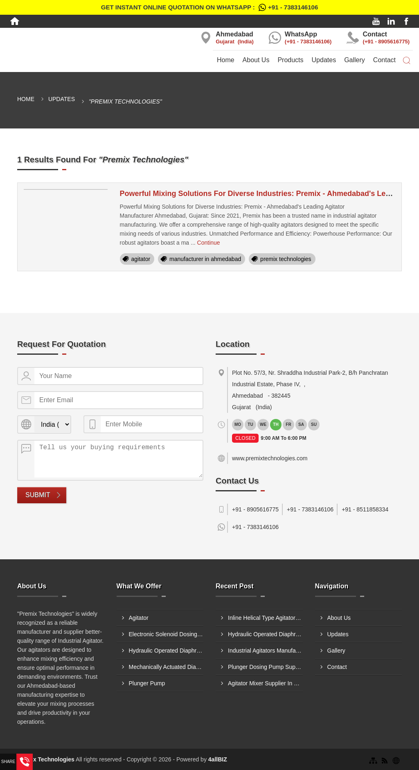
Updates (324, 59)
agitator (141, 259)
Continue (208, 242)
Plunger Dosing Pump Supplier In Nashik (265, 667)
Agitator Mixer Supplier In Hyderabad (265, 683)
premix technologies (285, 259)
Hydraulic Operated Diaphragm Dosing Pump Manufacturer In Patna (265, 634)
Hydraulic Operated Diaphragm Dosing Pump (166, 650)
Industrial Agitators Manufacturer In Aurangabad (265, 650)
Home (225, 59)
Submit (37, 494)
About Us (256, 59)
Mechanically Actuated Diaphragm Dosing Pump (166, 667)
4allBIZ (217, 759)
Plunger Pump (147, 683)
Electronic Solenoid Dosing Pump (166, 634)
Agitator (139, 618)
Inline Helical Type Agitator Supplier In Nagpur (265, 618)
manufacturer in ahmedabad (205, 259)
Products (290, 59)
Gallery (354, 59)
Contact (384, 59)
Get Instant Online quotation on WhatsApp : (209, 7)
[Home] (14, 21)
